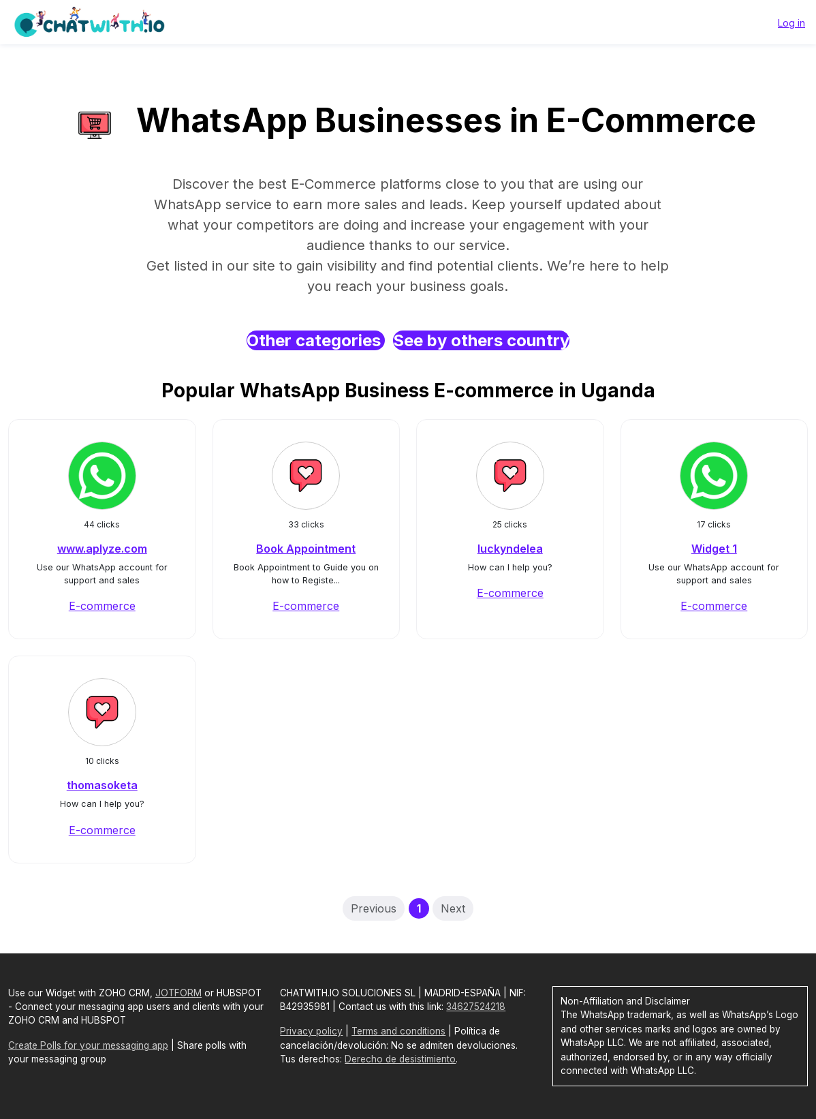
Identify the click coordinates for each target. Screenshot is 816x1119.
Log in (791, 23)
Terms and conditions (398, 1031)
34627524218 (475, 1006)
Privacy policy (311, 1031)
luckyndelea (510, 548)
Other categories (316, 340)
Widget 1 (714, 548)
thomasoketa (102, 785)
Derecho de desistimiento (400, 1059)
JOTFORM (178, 992)
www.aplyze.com (102, 548)
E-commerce (102, 606)
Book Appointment (306, 548)
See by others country (481, 340)
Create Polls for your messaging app (88, 1045)
